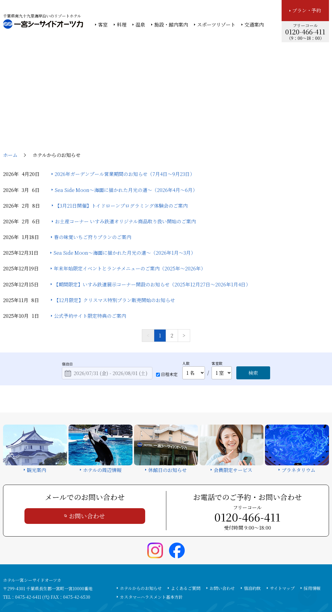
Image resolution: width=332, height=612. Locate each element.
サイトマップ (282, 549)
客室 (103, 24)
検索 (253, 333)
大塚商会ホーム (82, 591)
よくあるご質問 (185, 549)
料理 (121, 24)
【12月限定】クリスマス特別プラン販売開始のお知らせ (114, 261)
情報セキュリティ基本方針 (171, 591)
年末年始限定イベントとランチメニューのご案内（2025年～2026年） (130, 229)
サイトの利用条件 (252, 591)
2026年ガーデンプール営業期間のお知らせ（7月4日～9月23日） (125, 135)
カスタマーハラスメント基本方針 (151, 558)
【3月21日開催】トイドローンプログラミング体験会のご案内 (121, 166)
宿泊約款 (252, 549)
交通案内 (254, 24)
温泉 (140, 24)
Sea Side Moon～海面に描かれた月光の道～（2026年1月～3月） (124, 213)
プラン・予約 (306, 10)
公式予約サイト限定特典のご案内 (90, 276)
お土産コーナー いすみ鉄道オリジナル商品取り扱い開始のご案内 (125, 182)
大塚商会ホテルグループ (122, 591)
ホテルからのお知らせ (141, 549)
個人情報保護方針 (215, 591)
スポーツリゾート (216, 24)
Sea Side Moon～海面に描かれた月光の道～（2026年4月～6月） (126, 151)
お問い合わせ (87, 477)
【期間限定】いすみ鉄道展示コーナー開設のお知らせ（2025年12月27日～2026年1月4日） (152, 245)
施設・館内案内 (171, 24)
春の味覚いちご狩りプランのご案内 (92, 198)
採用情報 (312, 549)
